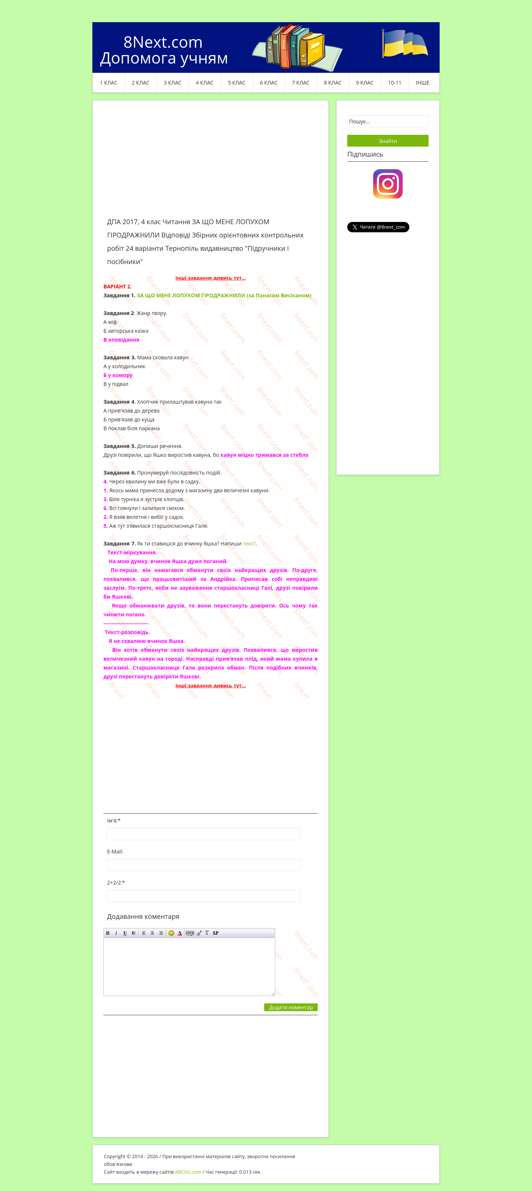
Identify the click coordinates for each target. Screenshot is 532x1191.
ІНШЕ (422, 82)
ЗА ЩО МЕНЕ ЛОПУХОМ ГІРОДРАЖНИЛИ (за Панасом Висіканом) (224, 295)
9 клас (365, 82)
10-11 (395, 82)
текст (249, 543)
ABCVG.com (188, 1171)
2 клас (141, 82)
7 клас (301, 82)
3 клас (172, 82)
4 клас (205, 82)
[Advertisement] (210, 163)
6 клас (269, 82)
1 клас (108, 82)
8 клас (333, 82)
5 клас (237, 82)
